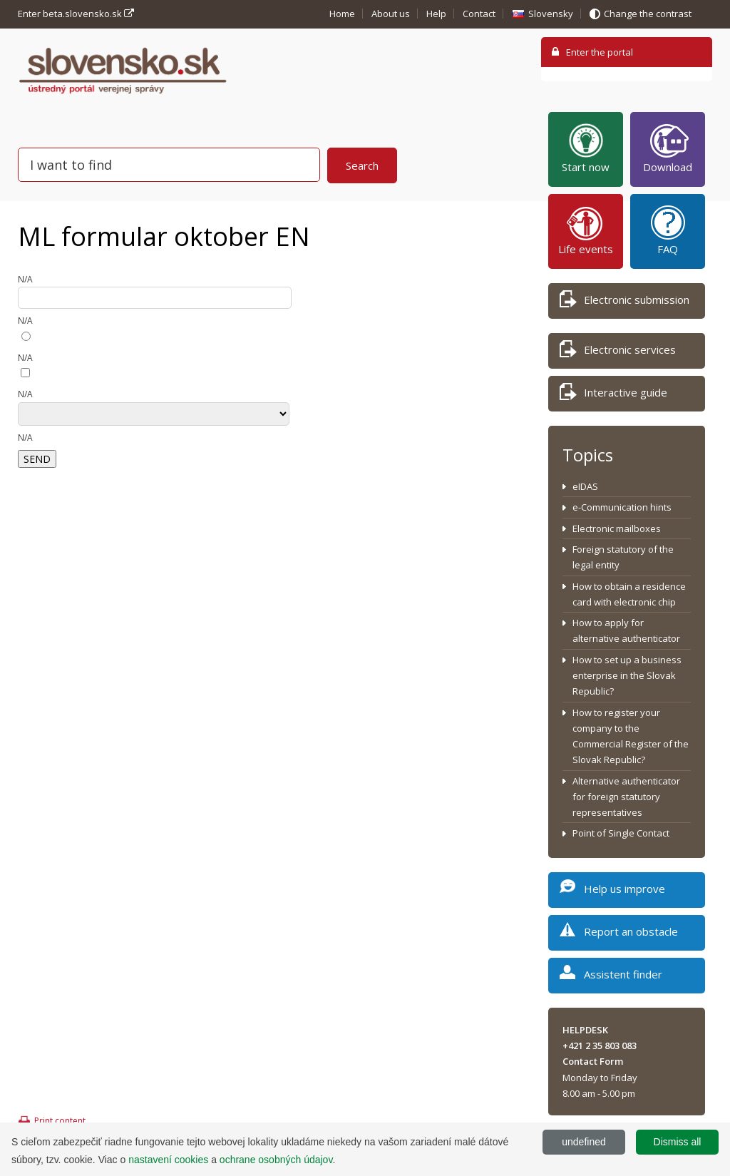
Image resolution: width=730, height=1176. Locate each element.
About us (390, 13)
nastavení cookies (168, 1159)
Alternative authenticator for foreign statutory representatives (626, 796)
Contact (479, 13)
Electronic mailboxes (616, 528)
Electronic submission (624, 302)
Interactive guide (613, 395)
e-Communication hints (622, 507)
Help (436, 13)
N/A (25, 279)
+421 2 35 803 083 (599, 1045)
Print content (60, 1121)
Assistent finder (611, 976)
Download (667, 147)
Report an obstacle (619, 934)
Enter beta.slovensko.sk (76, 13)
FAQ (668, 229)
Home (342, 13)
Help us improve (612, 891)
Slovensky (550, 13)
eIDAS (585, 486)
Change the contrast (648, 13)
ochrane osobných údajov (276, 1159)
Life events (585, 229)
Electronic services (618, 352)
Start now (586, 147)
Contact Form (592, 1061)
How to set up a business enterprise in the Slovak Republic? (627, 675)
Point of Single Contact (620, 833)
